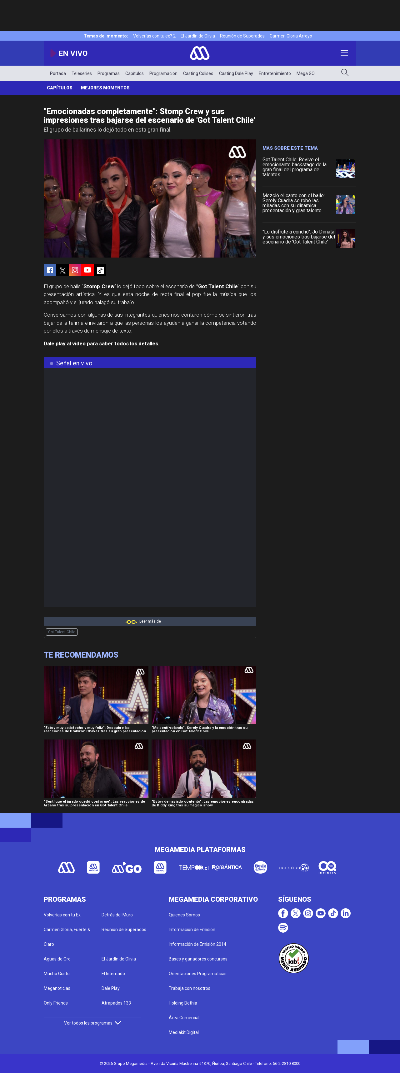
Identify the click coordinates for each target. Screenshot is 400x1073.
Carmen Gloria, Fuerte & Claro (67, 937)
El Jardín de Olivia (198, 35)
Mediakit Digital (184, 1032)
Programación (163, 73)
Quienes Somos (184, 914)
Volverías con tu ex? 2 (154, 35)
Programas (109, 73)
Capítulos (134, 73)
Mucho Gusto (57, 973)
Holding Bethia (183, 1002)
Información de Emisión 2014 (197, 944)
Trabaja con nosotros (189, 988)
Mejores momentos (105, 87)
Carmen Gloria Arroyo (291, 35)
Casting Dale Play (236, 73)
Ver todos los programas (92, 1022)
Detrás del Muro (117, 914)
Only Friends (56, 1002)
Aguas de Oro (57, 958)
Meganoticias (57, 988)
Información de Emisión (192, 929)
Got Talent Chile (61, 632)
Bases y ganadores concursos (198, 958)
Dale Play (111, 988)
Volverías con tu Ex (62, 914)
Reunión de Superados (242, 35)
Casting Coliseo (198, 73)
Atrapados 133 (116, 1002)
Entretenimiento (275, 73)
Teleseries (82, 73)
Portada (58, 73)
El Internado (113, 973)
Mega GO (306, 73)
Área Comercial (184, 1017)
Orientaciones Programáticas (198, 973)
